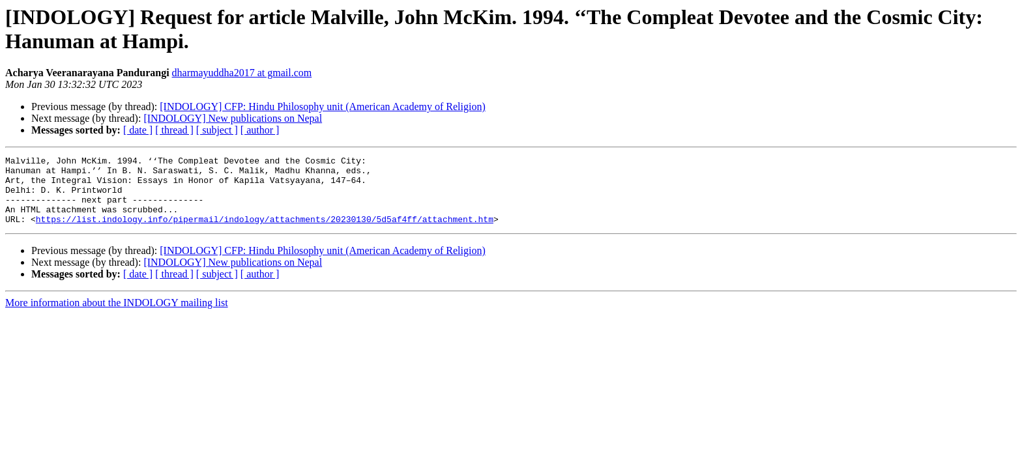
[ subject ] (217, 129)
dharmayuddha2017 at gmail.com (242, 72)
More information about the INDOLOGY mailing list (116, 316)
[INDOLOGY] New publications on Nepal (232, 118)
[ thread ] (174, 129)
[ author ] (260, 129)
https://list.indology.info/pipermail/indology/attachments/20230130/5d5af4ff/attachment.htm (264, 232)
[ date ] (138, 129)
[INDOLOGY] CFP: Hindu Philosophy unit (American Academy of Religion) (323, 106)
